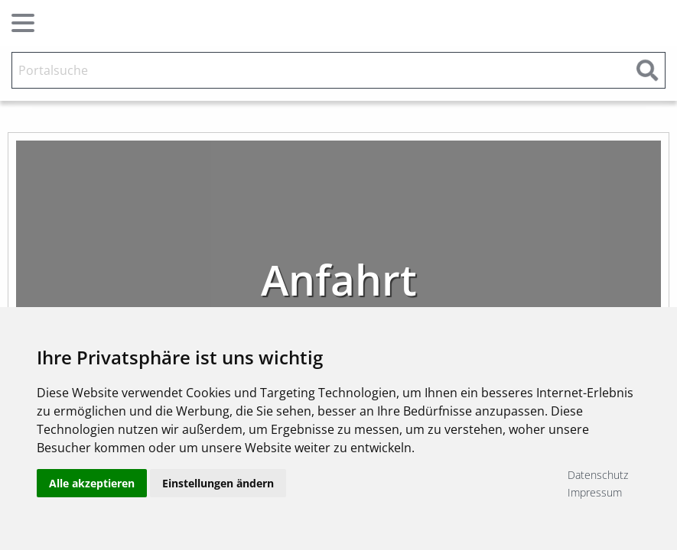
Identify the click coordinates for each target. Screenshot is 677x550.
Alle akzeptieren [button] (92, 483)
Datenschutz (598, 474)
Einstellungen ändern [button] (218, 483)
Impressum (595, 492)
